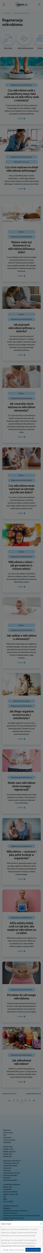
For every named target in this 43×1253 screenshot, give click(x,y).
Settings (5, 1250)
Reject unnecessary (17, 1250)
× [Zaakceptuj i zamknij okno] (41, 1224)
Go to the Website (33, 1250)
